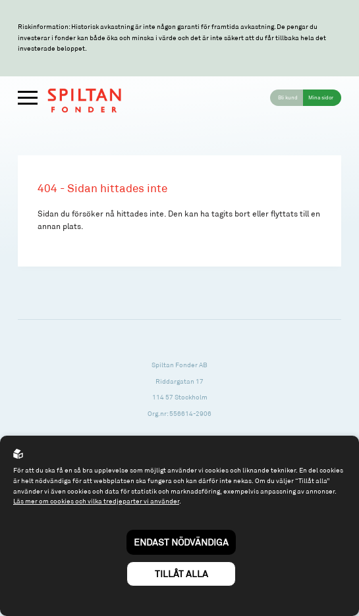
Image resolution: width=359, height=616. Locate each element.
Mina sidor (320, 97)
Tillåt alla (181, 573)
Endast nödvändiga (181, 542)
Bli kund (288, 97)
